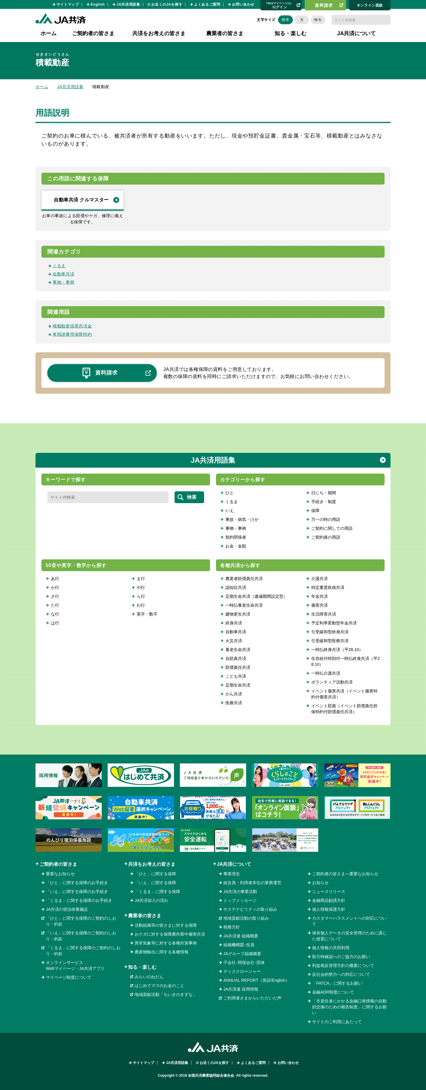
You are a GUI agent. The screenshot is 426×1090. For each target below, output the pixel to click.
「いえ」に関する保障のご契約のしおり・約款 (81, 936)
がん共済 (233, 694)
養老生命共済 (237, 649)
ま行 (141, 578)
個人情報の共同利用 (330, 947)
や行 (141, 587)
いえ (229, 510)
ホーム (49, 33)
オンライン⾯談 (370, 5)
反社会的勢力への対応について (341, 974)
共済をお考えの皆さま (151, 864)
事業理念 (231, 873)
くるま (59, 265)
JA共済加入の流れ (151, 900)
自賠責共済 (235, 658)
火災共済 (233, 640)
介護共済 (319, 578)
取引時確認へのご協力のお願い (341, 956)
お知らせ (320, 882)
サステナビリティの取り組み (250, 909)
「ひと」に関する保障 (155, 873)
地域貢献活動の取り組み (246, 918)
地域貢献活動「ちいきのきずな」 (166, 994)
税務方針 (231, 927)
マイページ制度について (68, 977)
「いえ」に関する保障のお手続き (77, 891)
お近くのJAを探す (166, 4)
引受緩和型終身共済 (329, 631)
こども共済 (235, 676)
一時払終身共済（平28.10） (337, 649)
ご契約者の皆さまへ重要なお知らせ (345, 873)
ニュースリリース (328, 891)
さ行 (55, 596)
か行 (55, 587)
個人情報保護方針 (328, 909)
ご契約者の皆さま (58, 864)
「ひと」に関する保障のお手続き (77, 882)
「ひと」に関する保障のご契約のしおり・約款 (81, 921)
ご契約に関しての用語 (332, 528)
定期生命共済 (237, 685)
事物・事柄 (64, 282)
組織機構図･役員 (238, 944)
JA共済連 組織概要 (240, 936)
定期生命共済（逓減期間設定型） (256, 596)
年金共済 (319, 596)
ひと (229, 492)
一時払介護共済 (325, 673)
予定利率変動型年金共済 (334, 623)
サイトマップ (68, 4)
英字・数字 (147, 614)
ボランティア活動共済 (332, 682)
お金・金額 (235, 546)
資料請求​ (324, 5)
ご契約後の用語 (325, 537)
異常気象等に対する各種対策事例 (166, 943)
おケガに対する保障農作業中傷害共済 (170, 934)
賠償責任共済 (237, 667)
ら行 (141, 596)
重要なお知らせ (60, 873)
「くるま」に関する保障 (157, 891)
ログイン (279, 5)
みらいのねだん (149, 976)
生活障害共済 (323, 614)
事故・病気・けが (242, 519)
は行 (55, 623)
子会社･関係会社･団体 (244, 962)
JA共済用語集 (128, 4)
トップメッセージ (239, 900)
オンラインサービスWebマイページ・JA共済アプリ (75, 965)
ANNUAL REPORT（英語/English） (256, 980)
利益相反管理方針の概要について (343, 965)
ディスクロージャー (242, 971)
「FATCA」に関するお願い (337, 983)
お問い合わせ (243, 4)
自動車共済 (64, 274)
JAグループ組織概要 (242, 953)
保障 (315, 510)
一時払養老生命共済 (244, 605)
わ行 (141, 605)
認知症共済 (235, 587)
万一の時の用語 (325, 519)
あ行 (55, 578)
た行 (55, 605)
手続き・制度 (323, 501)
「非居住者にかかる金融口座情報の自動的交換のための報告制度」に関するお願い (349, 1007)
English (98, 4)
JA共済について (234, 864)
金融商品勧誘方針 (328, 900)
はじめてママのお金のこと (159, 985)
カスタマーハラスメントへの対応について (349, 921)
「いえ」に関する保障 (155, 882)
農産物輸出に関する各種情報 (161, 951)
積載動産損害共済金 (72, 326)
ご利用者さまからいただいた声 (252, 998)
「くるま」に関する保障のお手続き (79, 900)
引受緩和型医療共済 (329, 640)
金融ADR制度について (333, 992)
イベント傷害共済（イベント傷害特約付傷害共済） (344, 694)
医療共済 (233, 702)
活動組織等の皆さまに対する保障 (166, 925)
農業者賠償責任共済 (244, 578)
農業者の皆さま (144, 915)
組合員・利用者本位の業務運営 (252, 882)
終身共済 (233, 623)
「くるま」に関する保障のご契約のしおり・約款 (83, 950)
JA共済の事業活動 (240, 891)
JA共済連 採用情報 (240, 989)
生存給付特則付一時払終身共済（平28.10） (345, 661)
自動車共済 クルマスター (81, 199)
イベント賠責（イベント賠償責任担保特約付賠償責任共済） (344, 708)
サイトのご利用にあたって (337, 1021)
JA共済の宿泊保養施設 (67, 909)
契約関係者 (235, 537)
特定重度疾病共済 (327, 587)
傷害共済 (319, 605)
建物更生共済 (237, 614)
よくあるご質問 (207, 4)
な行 (55, 614)
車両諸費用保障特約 (72, 334)
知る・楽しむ (142, 967)
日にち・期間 (323, 492)
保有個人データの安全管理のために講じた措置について (349, 936)
